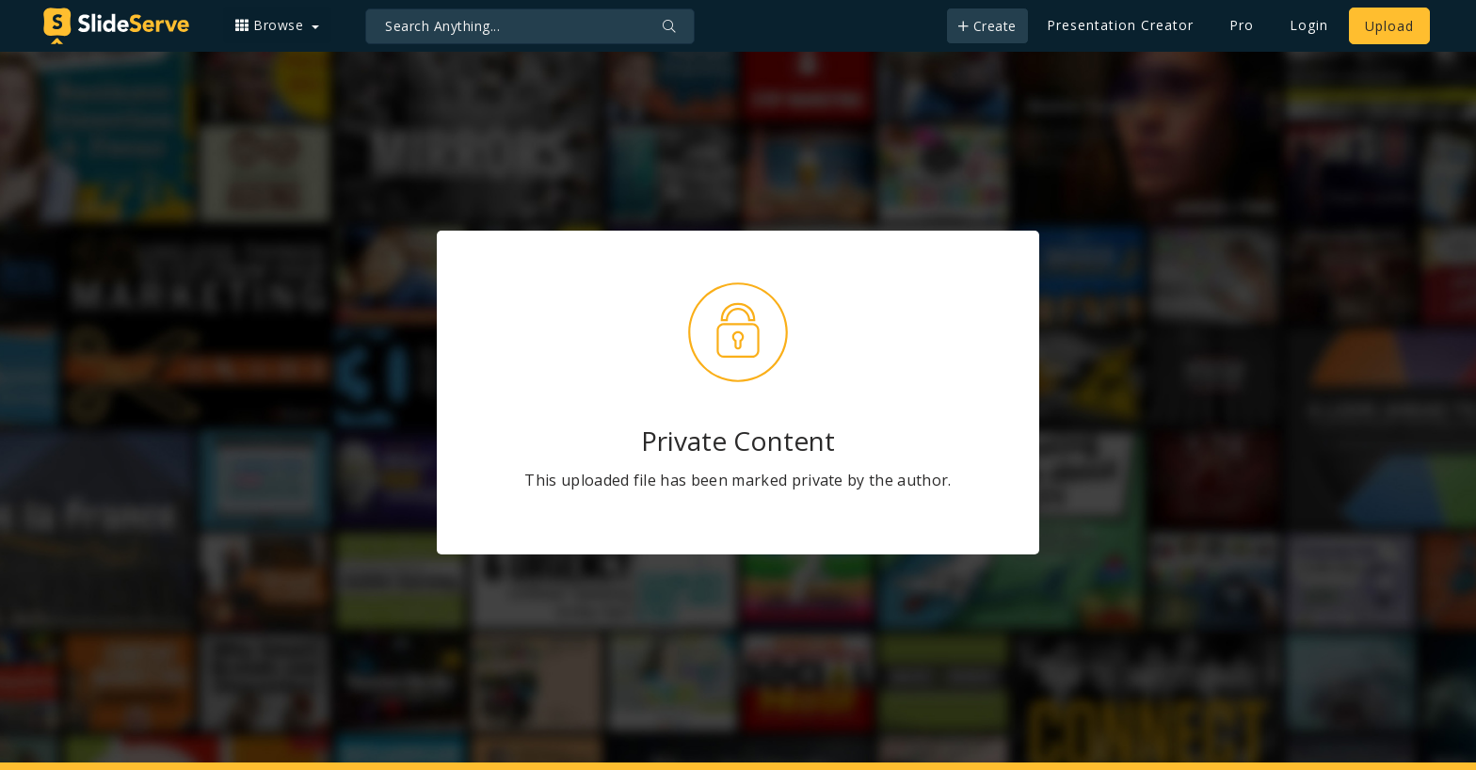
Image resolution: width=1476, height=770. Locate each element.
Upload (1389, 26)
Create (987, 26)
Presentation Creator (1120, 25)
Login (1309, 25)
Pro (1241, 25)
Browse (271, 25)
